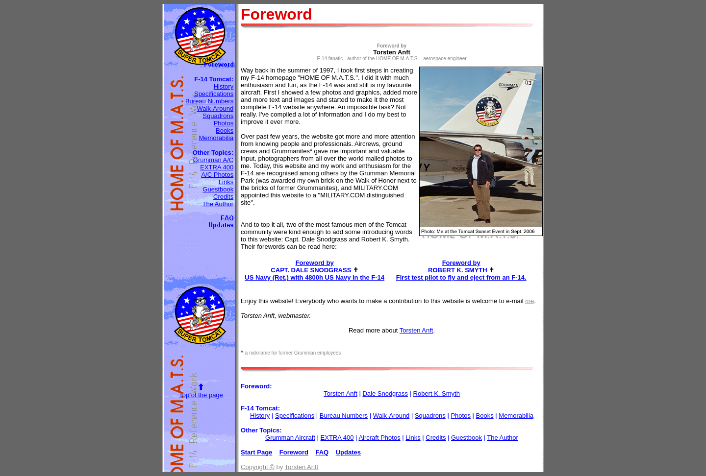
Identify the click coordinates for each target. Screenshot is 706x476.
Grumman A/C (213, 160)
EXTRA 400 (216, 167)
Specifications (213, 93)
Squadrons (217, 115)
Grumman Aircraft (290, 437)
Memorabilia (216, 138)
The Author (218, 204)
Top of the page (201, 395)
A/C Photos (217, 174)
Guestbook (217, 189)
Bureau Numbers (209, 101)
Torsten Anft (416, 330)
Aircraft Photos (379, 437)
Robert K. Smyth (436, 393)
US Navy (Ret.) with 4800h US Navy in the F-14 (314, 277)
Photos (223, 123)
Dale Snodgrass (385, 393)
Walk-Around (215, 108)
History (223, 86)
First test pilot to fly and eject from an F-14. (461, 277)
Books (224, 130)
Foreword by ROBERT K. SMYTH (457, 266)
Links (226, 182)
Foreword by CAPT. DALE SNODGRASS (311, 266)
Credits (223, 196)
